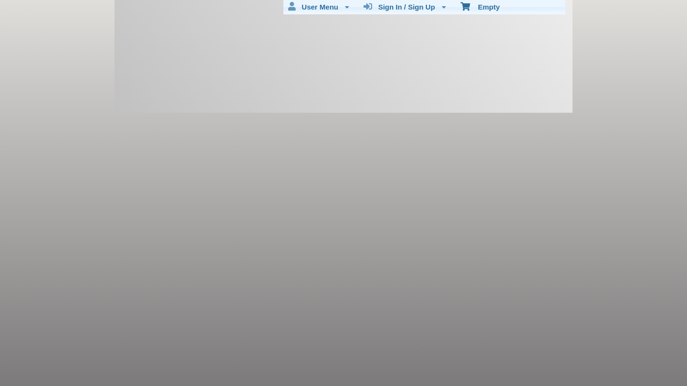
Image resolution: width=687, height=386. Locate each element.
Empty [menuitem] (480, 6)
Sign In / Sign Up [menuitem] (405, 6)
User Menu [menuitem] (318, 6)
